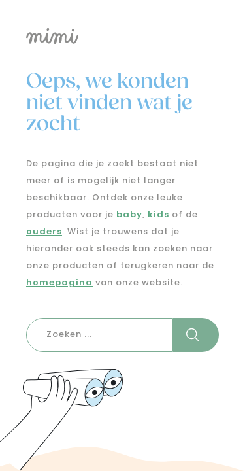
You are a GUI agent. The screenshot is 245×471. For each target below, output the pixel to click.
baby (129, 215)
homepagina (59, 283)
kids (158, 215)
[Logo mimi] (122, 36)
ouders (44, 232)
